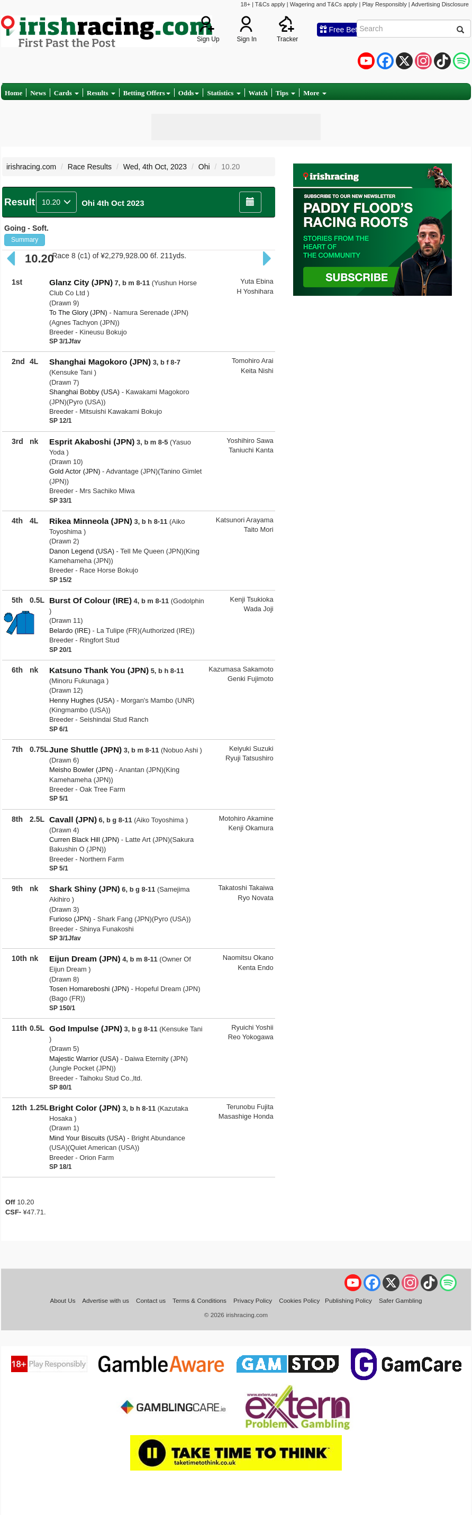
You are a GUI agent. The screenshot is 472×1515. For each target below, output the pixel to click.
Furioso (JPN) (70, 919)
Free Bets (340, 29)
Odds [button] (188, 93)
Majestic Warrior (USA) (84, 1059)
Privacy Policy (252, 1300)
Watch (258, 93)
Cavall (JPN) (73, 819)
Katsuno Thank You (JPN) (99, 670)
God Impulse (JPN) (85, 1028)
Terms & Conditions (199, 1300)
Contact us (151, 1300)
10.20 (56, 202)
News (38, 93)
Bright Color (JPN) (85, 1107)
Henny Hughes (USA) (82, 700)
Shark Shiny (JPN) (84, 888)
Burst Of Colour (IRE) (90, 600)
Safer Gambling (400, 1300)
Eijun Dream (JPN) (85, 958)
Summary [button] (24, 239)
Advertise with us (105, 1300)
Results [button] (101, 93)
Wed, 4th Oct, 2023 (155, 166)
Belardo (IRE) (69, 630)
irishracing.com (31, 166)
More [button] (314, 93)
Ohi (204, 166)
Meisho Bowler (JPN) (81, 770)
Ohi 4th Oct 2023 (112, 202)
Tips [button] (286, 93)
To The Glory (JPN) (78, 312)
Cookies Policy (299, 1300)
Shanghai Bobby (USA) (84, 392)
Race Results (90, 166)
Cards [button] (66, 93)
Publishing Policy (348, 1300)
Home (13, 93)
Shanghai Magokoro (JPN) (100, 361)
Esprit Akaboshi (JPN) (92, 441)
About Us (62, 1300)
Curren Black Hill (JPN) (84, 839)
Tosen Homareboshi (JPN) (89, 989)
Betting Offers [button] (146, 93)
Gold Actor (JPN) (75, 471)
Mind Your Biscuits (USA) (87, 1138)
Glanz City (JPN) (81, 282)
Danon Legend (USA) (81, 551)
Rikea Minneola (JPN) (90, 520)
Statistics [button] (223, 93)
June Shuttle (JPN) (85, 749)
